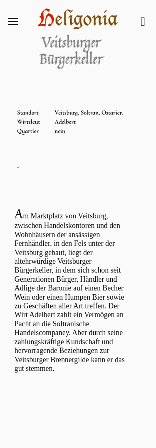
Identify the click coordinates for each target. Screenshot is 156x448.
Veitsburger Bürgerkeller (71, 51)
